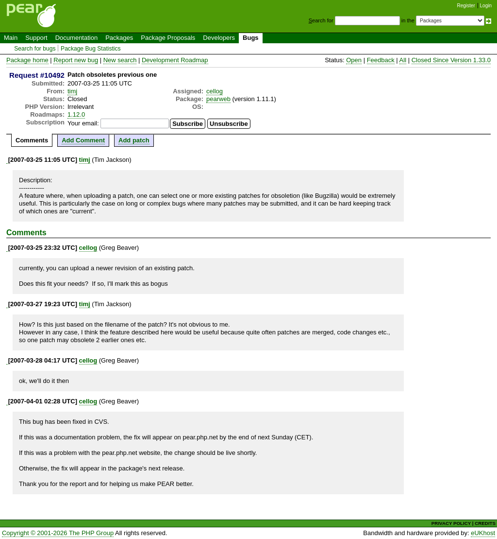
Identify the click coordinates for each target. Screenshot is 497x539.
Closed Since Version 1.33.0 (451, 60)
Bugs (251, 37)
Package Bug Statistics (91, 48)
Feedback (381, 60)
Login (486, 5)
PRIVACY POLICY (451, 523)
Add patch (133, 140)
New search (120, 60)
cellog (214, 91)
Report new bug (75, 60)
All (402, 60)
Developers (219, 37)
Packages (119, 37)
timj (72, 91)
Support (36, 37)
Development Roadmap (175, 60)
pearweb (218, 99)
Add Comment (83, 140)
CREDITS (485, 523)
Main (10, 37)
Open (354, 60)
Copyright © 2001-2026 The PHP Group (58, 533)
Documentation (76, 37)
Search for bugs (34, 48)
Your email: (83, 123)
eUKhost (483, 533)
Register (466, 5)
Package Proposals (168, 37)
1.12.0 (76, 114)
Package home (27, 60)
